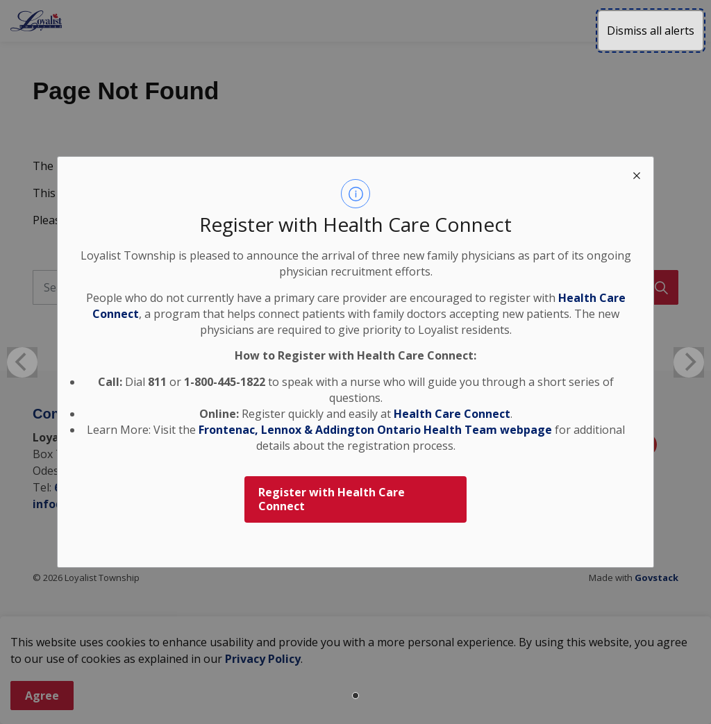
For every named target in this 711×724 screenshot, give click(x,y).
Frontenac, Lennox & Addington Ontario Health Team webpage (375, 429)
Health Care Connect (452, 413)
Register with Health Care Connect (331, 499)
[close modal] (636, 173)
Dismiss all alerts (650, 30)
